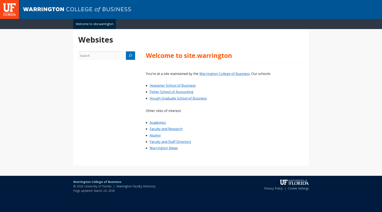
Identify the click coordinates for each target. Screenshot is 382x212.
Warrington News (164, 148)
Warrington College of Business (224, 73)
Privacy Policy (273, 188)
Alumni (155, 135)
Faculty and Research (166, 129)
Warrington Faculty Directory (136, 186)
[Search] (130, 55)
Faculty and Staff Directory (170, 141)
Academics (158, 122)
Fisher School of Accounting (171, 91)
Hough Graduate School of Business (178, 98)
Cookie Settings (298, 188)
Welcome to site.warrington (94, 24)
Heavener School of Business (173, 85)
